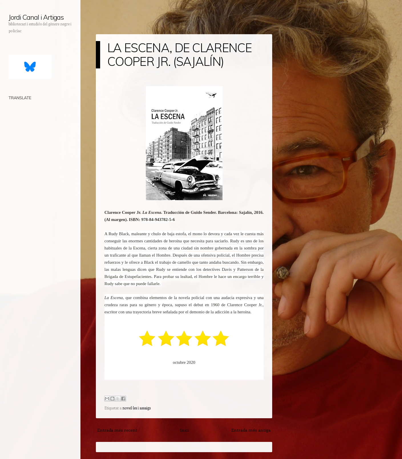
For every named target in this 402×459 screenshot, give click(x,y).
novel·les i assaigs (136, 407)
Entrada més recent (117, 430)
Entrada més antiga (251, 430)
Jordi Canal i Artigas (36, 17)
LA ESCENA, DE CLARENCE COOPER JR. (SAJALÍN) (179, 54)
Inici (184, 430)
